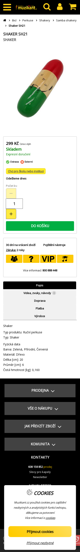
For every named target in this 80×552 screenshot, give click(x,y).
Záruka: (11, 250)
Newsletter (40, 477)
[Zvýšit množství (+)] (11, 214)
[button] (40, 390)
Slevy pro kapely (40, 472)
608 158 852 (35, 467)
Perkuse (27, 20)
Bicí (14, 20)
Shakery (44, 20)
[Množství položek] (14, 204)
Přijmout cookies (40, 531)
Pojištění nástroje (54, 245)
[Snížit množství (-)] (11, 193)
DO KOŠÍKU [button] (40, 226)
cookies (50, 518)
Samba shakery (66, 20)
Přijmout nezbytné (40, 543)
